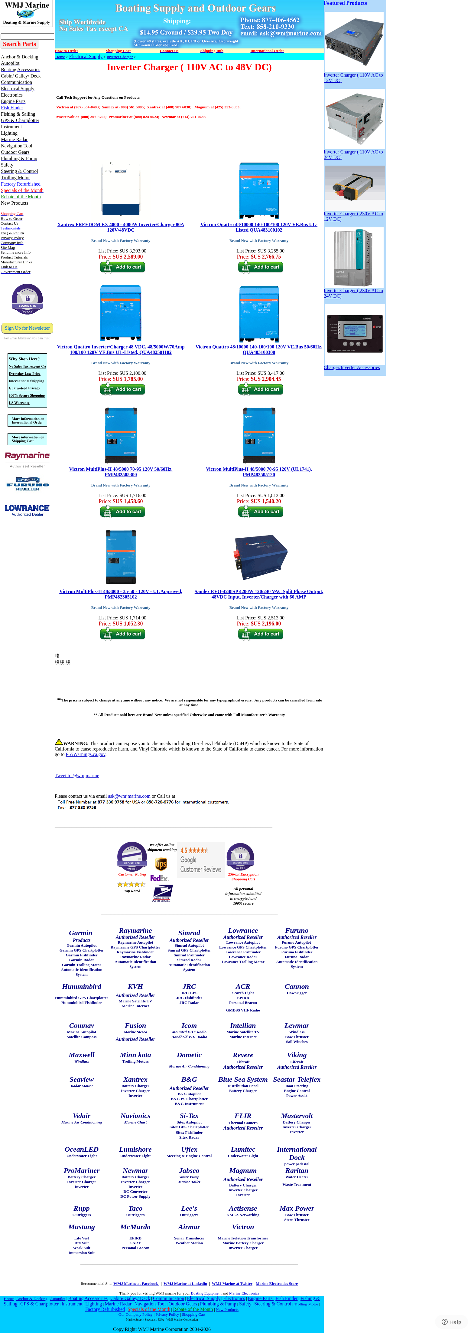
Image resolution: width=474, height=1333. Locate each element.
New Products (227, 1309)
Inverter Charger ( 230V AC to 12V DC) (354, 214)
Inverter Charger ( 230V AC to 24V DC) (354, 291)
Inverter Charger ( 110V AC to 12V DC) (354, 75)
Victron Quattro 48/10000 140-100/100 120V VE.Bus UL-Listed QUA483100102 (258, 227)
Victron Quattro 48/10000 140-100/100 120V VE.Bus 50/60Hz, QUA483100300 (259, 349)
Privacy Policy (167, 1314)
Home (60, 56)
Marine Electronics (244, 1293)
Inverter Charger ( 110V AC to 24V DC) (354, 152)
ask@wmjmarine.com (129, 796)
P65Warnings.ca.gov (85, 754)
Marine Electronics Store (277, 1283)
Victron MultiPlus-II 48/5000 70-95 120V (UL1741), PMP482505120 (259, 472)
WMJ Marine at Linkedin (185, 1283)
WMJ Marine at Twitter (232, 1283)
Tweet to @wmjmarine (77, 775)
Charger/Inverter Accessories (354, 365)
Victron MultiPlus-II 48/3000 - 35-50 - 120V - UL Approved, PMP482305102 (120, 594)
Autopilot (57, 1298)
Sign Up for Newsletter (27, 328)
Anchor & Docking (31, 1298)
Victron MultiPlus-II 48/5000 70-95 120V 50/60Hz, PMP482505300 (121, 472)
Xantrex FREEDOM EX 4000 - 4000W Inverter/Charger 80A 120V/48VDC (120, 227)
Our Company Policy (135, 1314)
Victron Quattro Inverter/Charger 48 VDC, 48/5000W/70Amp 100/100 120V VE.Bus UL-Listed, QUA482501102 (120, 349)
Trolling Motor (306, 1304)
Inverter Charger (120, 56)
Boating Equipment (206, 1293)
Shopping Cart (193, 1314)
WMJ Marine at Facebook (136, 1283)
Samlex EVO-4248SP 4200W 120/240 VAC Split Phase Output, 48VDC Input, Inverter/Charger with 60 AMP (259, 594)
